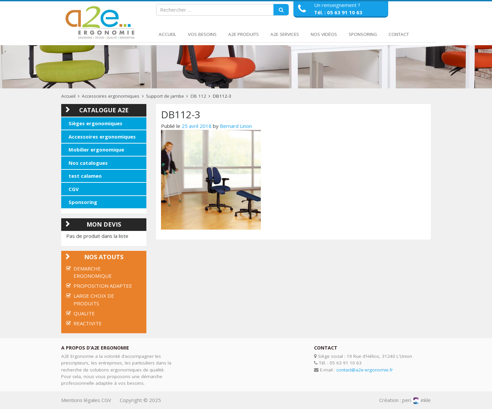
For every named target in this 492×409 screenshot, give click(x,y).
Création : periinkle (405, 400)
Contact (399, 34)
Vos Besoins (202, 34)
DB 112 (198, 96)
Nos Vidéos (324, 34)
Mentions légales (80, 400)
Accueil (167, 34)
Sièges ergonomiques (95, 123)
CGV (74, 189)
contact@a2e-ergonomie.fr (364, 370)
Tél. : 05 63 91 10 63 (338, 12)
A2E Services (284, 34)
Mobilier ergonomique (96, 149)
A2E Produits (243, 34)
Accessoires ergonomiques (110, 96)
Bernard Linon (236, 126)
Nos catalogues (88, 162)
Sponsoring (363, 34)
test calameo (85, 175)
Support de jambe (165, 96)
